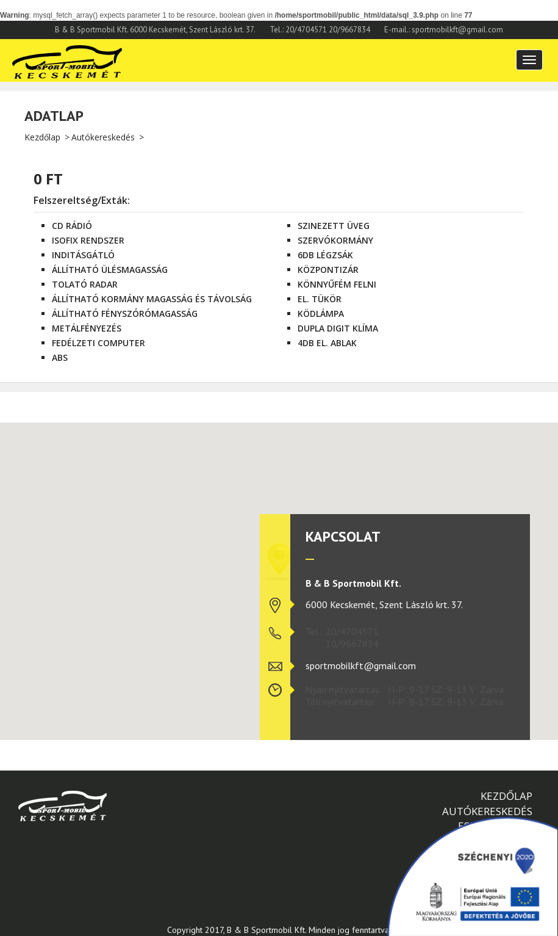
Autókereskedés (103, 137)
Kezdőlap (42, 137)
